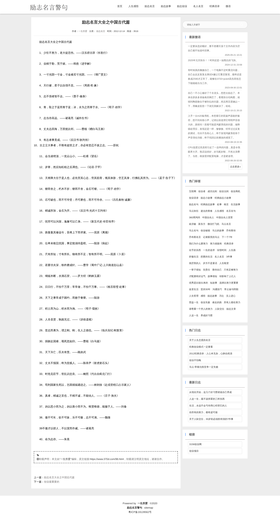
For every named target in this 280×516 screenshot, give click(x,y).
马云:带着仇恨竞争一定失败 (203, 367)
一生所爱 (82, 31)
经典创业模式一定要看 (200, 346)
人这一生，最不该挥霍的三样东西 (206, 399)
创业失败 (205, 302)
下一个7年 (226, 237)
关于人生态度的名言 (199, 340)
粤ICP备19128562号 (140, 512)
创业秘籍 (205, 230)
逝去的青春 (206, 211)
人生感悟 (133, 6)
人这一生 (193, 315)
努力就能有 (215, 243)
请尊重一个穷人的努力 (200, 309)
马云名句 (193, 230)
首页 (119, 6)
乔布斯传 (230, 230)
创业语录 (193, 197)
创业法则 (223, 191)
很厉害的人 (194, 263)
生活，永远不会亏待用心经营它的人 (207, 405)
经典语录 (214, 6)
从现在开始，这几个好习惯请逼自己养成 (210, 392)
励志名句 (193, 204)
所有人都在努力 (231, 302)
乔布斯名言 (194, 237)
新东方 (201, 224)
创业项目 (193, 451)
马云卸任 (193, 211)
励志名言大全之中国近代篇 (59, 477)
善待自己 (216, 269)
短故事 (213, 282)
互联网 (192, 191)
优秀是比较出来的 (198, 282)
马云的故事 (218, 230)
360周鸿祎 (194, 217)
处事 (218, 204)
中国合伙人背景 (224, 217)
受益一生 (193, 302)
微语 (228, 6)
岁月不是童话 (210, 263)
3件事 (229, 256)
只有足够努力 (230, 269)
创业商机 (235, 191)
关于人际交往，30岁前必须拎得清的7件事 (211, 419)
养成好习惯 (206, 315)
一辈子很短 (194, 269)
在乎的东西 (194, 250)
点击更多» (234, 166)
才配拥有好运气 (197, 276)
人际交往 (219, 309)
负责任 (206, 269)
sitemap (148, 507)
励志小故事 (206, 197)
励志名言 (150, 6)
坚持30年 (205, 289)
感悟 (202, 295)
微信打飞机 (213, 224)
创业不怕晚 (195, 360)
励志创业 (182, 6)
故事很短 (212, 276)
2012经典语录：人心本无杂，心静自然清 (210, 353)
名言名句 (230, 211)
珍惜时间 (221, 250)
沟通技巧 (216, 289)
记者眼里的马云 (211, 237)
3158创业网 (195, 444)
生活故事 (235, 204)
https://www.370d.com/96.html (107, 459)
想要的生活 (206, 256)
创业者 (201, 191)
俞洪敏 (192, 224)
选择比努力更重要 (228, 282)
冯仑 (221, 295)
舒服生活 (193, 256)
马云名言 (225, 224)
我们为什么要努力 (198, 243)
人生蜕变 (223, 263)
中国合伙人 (207, 217)
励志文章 (230, 309)
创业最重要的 (51, 481)
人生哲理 (193, 295)
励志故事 (166, 6)
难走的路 (216, 302)
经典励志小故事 (222, 197)
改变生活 (193, 289)
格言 (225, 204)
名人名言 (198, 6)
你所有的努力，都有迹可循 (203, 412)
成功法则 (211, 191)
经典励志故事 (207, 204)
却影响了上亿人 (227, 276)
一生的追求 (208, 250)
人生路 (231, 250)
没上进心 (230, 295)
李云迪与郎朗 (231, 289)
